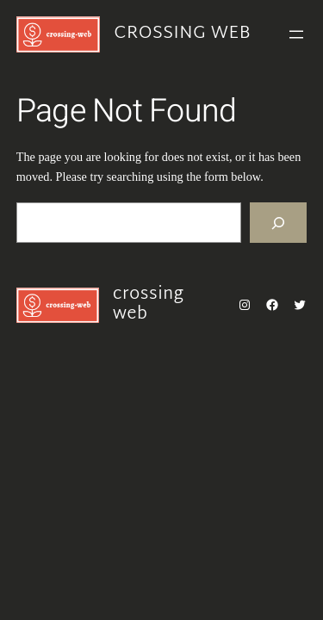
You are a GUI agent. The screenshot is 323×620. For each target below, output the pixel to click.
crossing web (182, 33)
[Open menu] (296, 34)
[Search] (278, 222)
